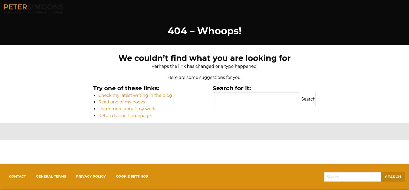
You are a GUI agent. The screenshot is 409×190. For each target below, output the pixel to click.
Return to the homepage (124, 115)
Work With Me (334, 9)
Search (308, 99)
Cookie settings (132, 176)
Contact (390, 9)
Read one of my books (121, 101)
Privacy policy (91, 176)
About (300, 9)
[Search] (352, 177)
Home (277, 9)
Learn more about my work (127, 108)
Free (365, 9)
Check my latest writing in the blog (135, 95)
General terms (51, 176)
